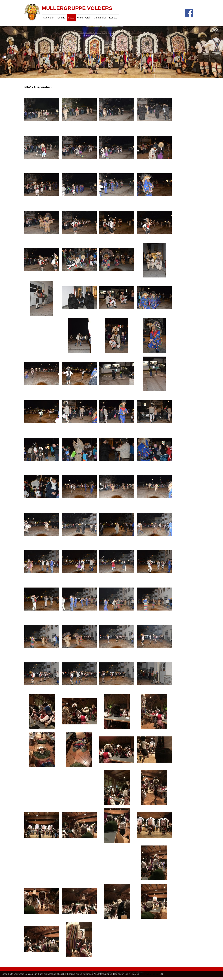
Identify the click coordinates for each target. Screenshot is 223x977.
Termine (60, 17)
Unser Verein (84, 17)
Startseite (48, 17)
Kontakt (113, 17)
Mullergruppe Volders (77, 8)
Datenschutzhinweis (150, 974)
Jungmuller (100, 17)
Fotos (71, 17)
